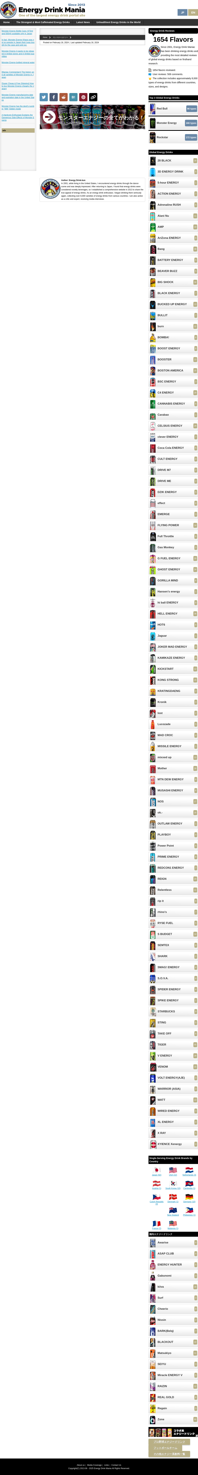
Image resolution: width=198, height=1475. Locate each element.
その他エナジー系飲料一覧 (169, 1454)
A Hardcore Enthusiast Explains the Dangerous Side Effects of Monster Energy (18, 117)
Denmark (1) (173, 1200)
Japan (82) (156, 1174)
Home (6, 22)
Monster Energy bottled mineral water (18, 62)
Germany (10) (189, 1200)
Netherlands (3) (189, 1174)
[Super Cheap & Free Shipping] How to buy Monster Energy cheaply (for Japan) (18, 86)
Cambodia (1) (189, 1187)
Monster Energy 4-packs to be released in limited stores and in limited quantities (18, 54)
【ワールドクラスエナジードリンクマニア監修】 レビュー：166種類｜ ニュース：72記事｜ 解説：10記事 (101, 117)
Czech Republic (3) (157, 1201)
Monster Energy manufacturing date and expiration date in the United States (18, 97)
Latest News (83, 22)
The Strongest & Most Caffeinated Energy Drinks (43, 22)
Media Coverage (94, 1465)
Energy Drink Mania (102, 1468)
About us (81, 1465)
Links (106, 1465)
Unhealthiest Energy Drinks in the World (118, 22)
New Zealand (173, 1214)
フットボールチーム (165, 1447)
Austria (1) (156, 1187)
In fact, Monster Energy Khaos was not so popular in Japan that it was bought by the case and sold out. (18, 42)
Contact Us (116, 1465)
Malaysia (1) (173, 1227)
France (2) (156, 1227)
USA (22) (173, 1174)
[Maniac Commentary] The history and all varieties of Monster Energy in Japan (18, 75)
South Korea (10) (173, 1187)
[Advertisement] (92, 70)
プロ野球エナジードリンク (169, 1441)
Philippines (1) (189, 1214)
